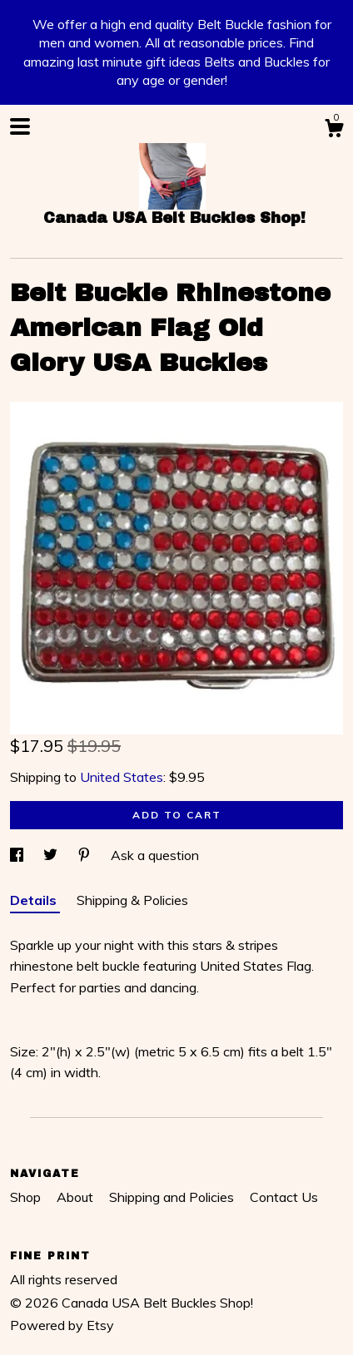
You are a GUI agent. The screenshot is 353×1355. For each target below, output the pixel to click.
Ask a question (155, 855)
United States (121, 777)
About (77, 1197)
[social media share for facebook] (18, 855)
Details (35, 900)
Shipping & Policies (132, 900)
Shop (27, 1197)
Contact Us (284, 1197)
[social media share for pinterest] (85, 855)
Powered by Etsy (62, 1325)
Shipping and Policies (173, 1197)
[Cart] (334, 130)
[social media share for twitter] (52, 855)
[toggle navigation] (20, 126)
